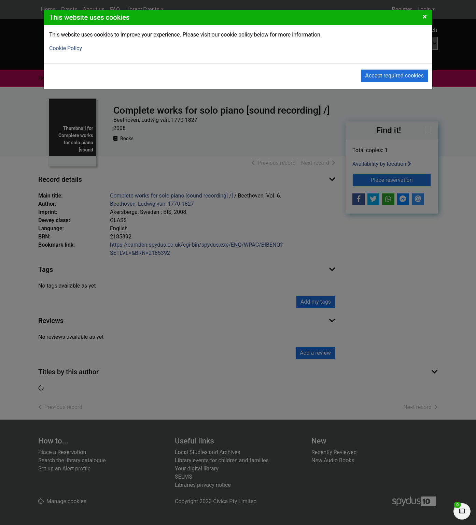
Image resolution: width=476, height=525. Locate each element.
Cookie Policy (65, 48)
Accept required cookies (394, 75)
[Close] (424, 16)
